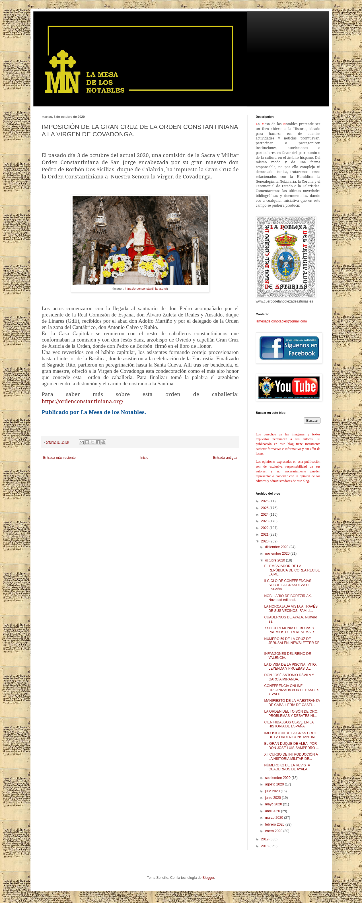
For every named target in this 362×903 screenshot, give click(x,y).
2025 (265, 508)
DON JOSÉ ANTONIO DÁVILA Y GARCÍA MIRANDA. (289, 677)
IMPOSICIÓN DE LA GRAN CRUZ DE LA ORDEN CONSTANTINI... (291, 735)
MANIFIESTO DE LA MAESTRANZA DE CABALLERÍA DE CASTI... (292, 703)
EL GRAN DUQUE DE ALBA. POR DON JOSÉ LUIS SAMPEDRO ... (291, 746)
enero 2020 (274, 831)
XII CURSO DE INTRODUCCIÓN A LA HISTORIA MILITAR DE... (291, 756)
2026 (265, 501)
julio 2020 (273, 791)
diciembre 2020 (277, 547)
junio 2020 (273, 798)
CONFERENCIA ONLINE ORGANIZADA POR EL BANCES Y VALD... (291, 690)
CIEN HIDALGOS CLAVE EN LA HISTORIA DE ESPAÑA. (288, 724)
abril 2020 (273, 811)
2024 (265, 515)
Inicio (144, 458)
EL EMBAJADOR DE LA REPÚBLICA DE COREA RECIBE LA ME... (292, 570)
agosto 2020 (275, 784)
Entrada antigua (225, 458)
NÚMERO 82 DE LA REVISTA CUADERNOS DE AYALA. (287, 767)
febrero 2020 (275, 824)
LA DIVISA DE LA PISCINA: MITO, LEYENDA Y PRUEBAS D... (290, 666)
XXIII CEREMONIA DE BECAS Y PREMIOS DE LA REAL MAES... (291, 630)
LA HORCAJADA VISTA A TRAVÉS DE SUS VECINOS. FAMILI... (290, 608)
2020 (265, 541)
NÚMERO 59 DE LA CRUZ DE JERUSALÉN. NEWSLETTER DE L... (291, 643)
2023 (265, 521)
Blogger (208, 878)
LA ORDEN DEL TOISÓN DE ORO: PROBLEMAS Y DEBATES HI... (291, 713)
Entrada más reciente (59, 458)
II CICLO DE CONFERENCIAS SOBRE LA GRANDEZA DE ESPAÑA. (287, 585)
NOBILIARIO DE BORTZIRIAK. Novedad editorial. (288, 598)
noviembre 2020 (277, 554)
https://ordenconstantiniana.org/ (146, 288)
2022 (265, 528)
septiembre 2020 (278, 778)
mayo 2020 (274, 804)
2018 (265, 846)
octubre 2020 (275, 560)
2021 (265, 534)
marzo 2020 (274, 818)
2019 (265, 839)
